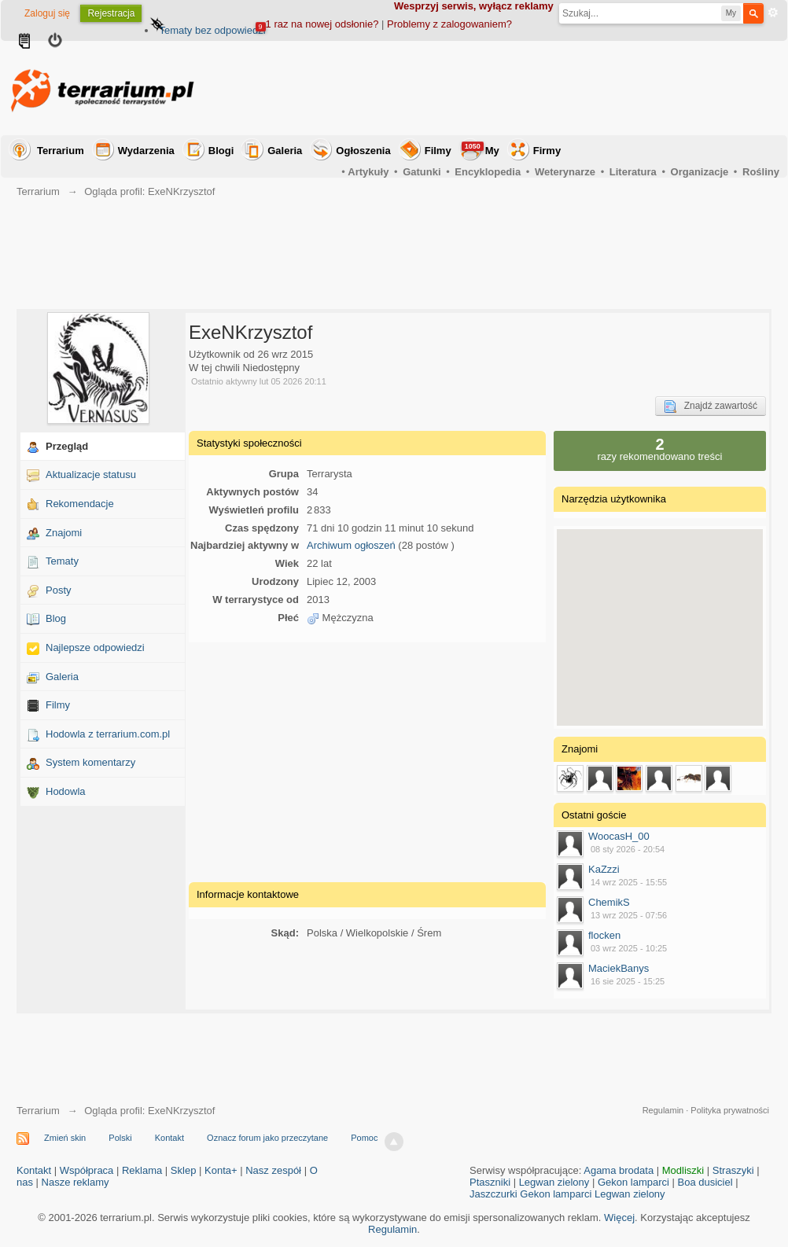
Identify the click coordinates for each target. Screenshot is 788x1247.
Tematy (62, 561)
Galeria (284, 150)
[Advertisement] (493, 88)
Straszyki (733, 1170)
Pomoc (364, 1137)
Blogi (221, 150)
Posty (59, 590)
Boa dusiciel (705, 1182)
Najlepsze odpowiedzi (95, 647)
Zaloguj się (47, 13)
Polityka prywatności (729, 1110)
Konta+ (221, 1170)
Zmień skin (65, 1137)
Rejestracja (110, 13)
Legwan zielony (554, 1182)
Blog (56, 618)
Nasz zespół (273, 1170)
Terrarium (60, 150)
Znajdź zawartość (710, 406)
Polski (120, 1137)
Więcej (619, 1217)
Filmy (438, 150)
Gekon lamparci (633, 1182)
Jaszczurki (493, 1194)
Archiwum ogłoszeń (351, 545)
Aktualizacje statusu (91, 474)
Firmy (547, 150)
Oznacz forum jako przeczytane (267, 1137)
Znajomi (64, 533)
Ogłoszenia (363, 150)
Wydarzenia (146, 150)
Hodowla (66, 791)
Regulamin (663, 1110)
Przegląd (67, 446)
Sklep (184, 1170)
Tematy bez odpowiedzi (212, 30)
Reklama (142, 1170)
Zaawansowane (773, 12)
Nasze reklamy (75, 1182)
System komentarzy (90, 762)
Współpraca (87, 1170)
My (480, 149)
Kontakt (169, 1137)
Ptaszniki (489, 1182)
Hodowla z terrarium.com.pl (108, 734)
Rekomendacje (80, 503)
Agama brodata (619, 1170)
